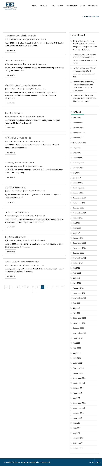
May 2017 (76, 433)
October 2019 (78, 388)
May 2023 (76, 233)
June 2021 (76, 303)
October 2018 (78, 413)
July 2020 (76, 343)
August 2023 (77, 218)
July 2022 (76, 268)
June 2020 (77, 348)
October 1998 (78, 448)
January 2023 (78, 238)
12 (32, 287)
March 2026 (77, 123)
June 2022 (77, 273)
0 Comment (41, 39)
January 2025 (78, 168)
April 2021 (76, 313)
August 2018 (77, 418)
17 (57, 287)
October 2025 (78, 138)
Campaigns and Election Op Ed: (20, 36)
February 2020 (78, 368)
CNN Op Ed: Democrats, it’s (18, 138)
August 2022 (77, 263)
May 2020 (76, 353)
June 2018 (77, 428)
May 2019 (76, 398)
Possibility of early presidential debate (23, 85)
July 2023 (76, 223)
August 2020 (78, 338)
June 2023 (77, 228)
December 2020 (79, 318)
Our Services (56, 5)
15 (47, 287)
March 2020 (77, 363)
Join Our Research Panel (90, 17)
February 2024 (79, 188)
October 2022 (78, 253)
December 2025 (79, 133)
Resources (71, 5)
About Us (43, 5)
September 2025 (79, 143)
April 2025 (77, 153)
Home (34, 5)
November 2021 (79, 293)
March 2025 (77, 158)
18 (62, 287)
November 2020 (79, 323)
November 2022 (79, 248)
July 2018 (76, 423)
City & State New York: (15, 187)
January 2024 (78, 193)
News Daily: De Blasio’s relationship (22, 262)
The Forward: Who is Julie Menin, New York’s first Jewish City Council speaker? (84, 98)
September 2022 (79, 258)
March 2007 (77, 443)
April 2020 (77, 358)
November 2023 (79, 203)
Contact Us (93, 5)
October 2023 (78, 208)
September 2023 (79, 213)
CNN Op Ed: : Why (13, 113)
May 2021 (76, 308)
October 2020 (78, 328)
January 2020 (78, 373)
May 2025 (76, 148)
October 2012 (78, 438)
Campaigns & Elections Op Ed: (19, 162)
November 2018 (79, 408)
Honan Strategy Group (13, 39)
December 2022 (79, 243)
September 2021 (79, 298)
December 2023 (79, 198)
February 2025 (78, 163)
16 (52, 287)
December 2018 (79, 403)
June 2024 (77, 178)
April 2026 (77, 118)
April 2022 (77, 283)
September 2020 (79, 333)
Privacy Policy (94, 462)
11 (27, 287)
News (83, 5)
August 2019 (77, 393)
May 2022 (76, 278)
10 (22, 287)
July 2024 (76, 173)
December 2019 (79, 378)
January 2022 (78, 288)
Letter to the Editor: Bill (16, 60)
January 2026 (78, 128)
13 (37, 287)
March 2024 (77, 183)
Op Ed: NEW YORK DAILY (17, 212)
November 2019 (79, 383)
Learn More (11, 50)
